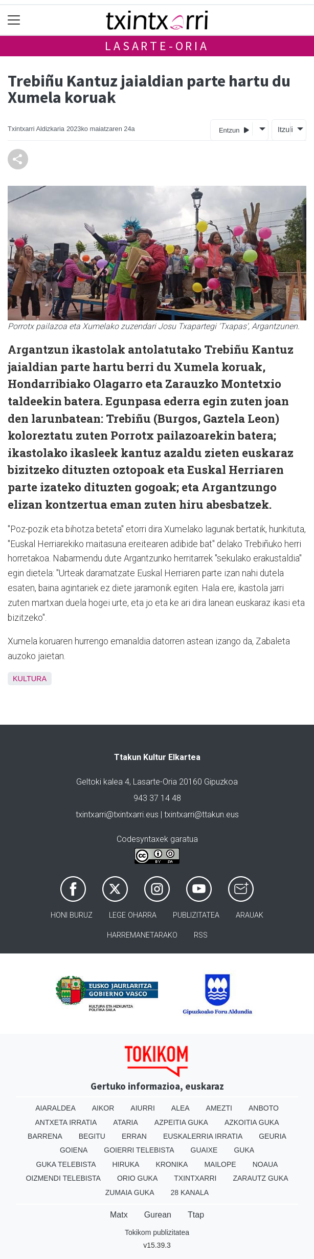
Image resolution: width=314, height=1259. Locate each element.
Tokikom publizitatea (157, 1232)
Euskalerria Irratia (202, 1136)
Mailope (220, 1164)
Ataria (125, 1122)
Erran (134, 1136)
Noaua (265, 1164)
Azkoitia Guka (252, 1122)
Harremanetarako (142, 935)
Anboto (264, 1108)
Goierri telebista (139, 1150)
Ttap (196, 1214)
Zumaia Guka (129, 1192)
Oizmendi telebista (63, 1178)
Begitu (92, 1136)
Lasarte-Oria (157, 46)
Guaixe (204, 1150)
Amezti (219, 1108)
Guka (244, 1150)
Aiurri (142, 1108)
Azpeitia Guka (181, 1122)
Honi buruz (72, 915)
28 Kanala (189, 1192)
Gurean (157, 1214)
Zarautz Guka (260, 1178)
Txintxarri (195, 1178)
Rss (201, 935)
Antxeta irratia (66, 1122)
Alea (180, 1108)
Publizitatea (196, 915)
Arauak (249, 915)
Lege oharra (132, 915)
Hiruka (126, 1164)
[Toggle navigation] (14, 20)
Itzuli (284, 129)
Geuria (272, 1136)
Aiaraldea (55, 1108)
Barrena (45, 1136)
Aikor (103, 1108)
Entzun (234, 129)
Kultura (30, 679)
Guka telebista (66, 1164)
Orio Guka (137, 1178)
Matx (119, 1214)
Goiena (73, 1150)
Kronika (171, 1164)
